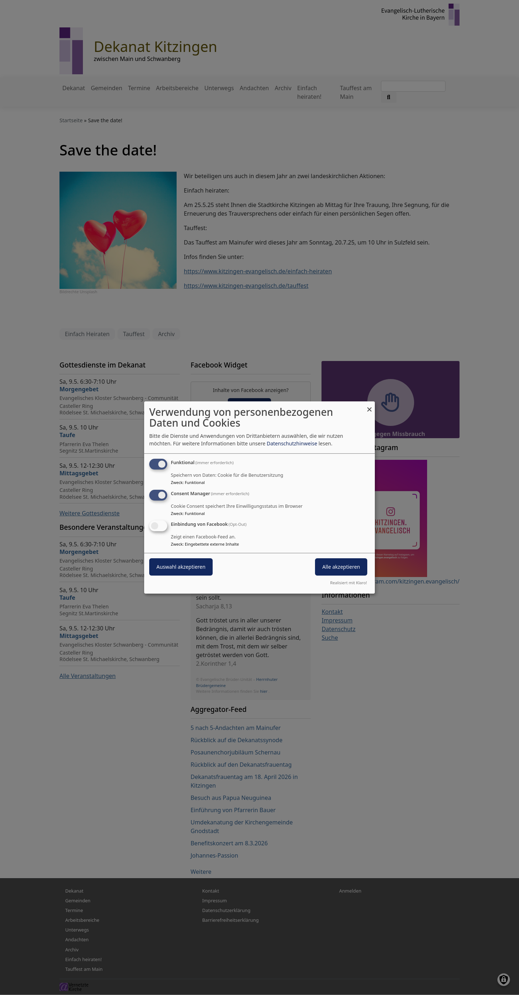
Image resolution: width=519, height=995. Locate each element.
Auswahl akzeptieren (180, 567)
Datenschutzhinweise (292, 443)
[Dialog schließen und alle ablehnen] (369, 405)
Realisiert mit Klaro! (348, 582)
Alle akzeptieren (341, 567)
